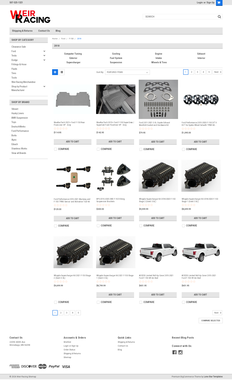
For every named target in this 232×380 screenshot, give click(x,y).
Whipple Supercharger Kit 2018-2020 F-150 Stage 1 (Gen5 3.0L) (200, 200)
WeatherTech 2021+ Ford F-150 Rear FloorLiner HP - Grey (69, 123)
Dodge (14, 60)
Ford (13, 51)
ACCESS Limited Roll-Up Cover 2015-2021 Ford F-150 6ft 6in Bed (156, 276)
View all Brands (18, 153)
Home (55, 39)
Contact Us (44, 30)
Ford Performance (20, 130)
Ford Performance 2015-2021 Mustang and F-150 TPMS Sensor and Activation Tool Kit (72, 200)
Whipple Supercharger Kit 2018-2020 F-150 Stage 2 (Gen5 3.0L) (157, 200)
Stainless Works (19, 148)
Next (218, 72)
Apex (13, 139)
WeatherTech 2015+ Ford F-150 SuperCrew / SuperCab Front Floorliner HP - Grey (115, 123)
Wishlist (67, 342)
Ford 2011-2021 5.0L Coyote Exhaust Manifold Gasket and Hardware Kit (154, 123)
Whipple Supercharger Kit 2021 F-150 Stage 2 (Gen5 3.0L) (72, 276)
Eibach (14, 144)
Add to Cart (72, 141)
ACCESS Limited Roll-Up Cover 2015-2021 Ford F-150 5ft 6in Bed (199, 276)
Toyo (13, 122)
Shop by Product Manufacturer (19, 88)
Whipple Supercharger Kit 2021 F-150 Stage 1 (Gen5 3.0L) (114, 276)
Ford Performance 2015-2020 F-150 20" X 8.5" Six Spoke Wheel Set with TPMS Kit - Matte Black (199, 123)
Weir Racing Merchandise (23, 82)
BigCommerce (187, 377)
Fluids (14, 68)
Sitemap (67, 357)
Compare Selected (210, 320)
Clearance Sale (18, 46)
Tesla (13, 55)
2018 (79, 39)
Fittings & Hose (18, 64)
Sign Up (210, 2)
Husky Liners (17, 113)
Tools (14, 77)
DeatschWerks (18, 126)
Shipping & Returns (22, 30)
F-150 (71, 39)
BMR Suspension (19, 117)
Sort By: (100, 72)
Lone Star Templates (213, 377)
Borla (13, 135)
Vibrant (14, 108)
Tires (13, 73)
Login (200, 2)
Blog (58, 30)
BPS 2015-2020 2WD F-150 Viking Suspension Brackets (110, 200)
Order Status (69, 350)
